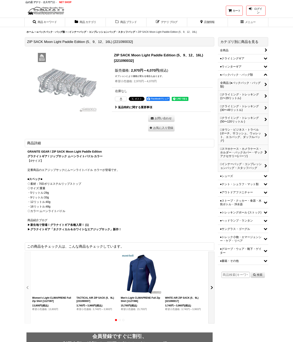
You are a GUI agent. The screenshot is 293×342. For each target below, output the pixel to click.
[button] (44, 22)
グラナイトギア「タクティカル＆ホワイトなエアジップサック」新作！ (75, 229)
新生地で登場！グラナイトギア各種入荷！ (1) (59, 224)
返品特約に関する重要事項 (133, 107)
